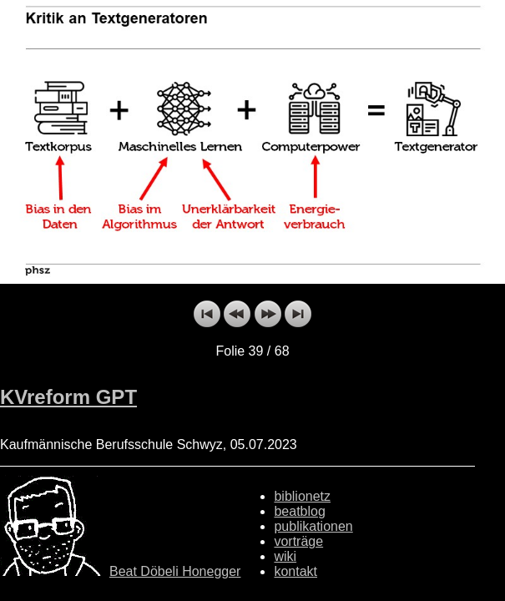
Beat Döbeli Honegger (174, 571)
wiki (285, 556)
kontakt (295, 571)
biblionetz (302, 496)
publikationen (313, 526)
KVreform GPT (68, 397)
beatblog (299, 511)
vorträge (298, 541)
